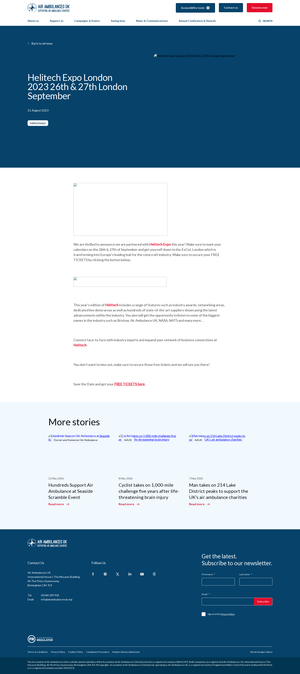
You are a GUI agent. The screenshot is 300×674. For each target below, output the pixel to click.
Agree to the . (221, 613)
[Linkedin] (129, 574)
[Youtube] (142, 574)
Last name (245, 574)
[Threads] (154, 574)
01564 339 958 (50, 595)
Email (206, 594)
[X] (117, 574)
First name (208, 574)
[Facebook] (93, 574)
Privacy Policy (228, 613)
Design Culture (264, 651)
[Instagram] (105, 574)
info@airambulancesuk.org (56, 599)
